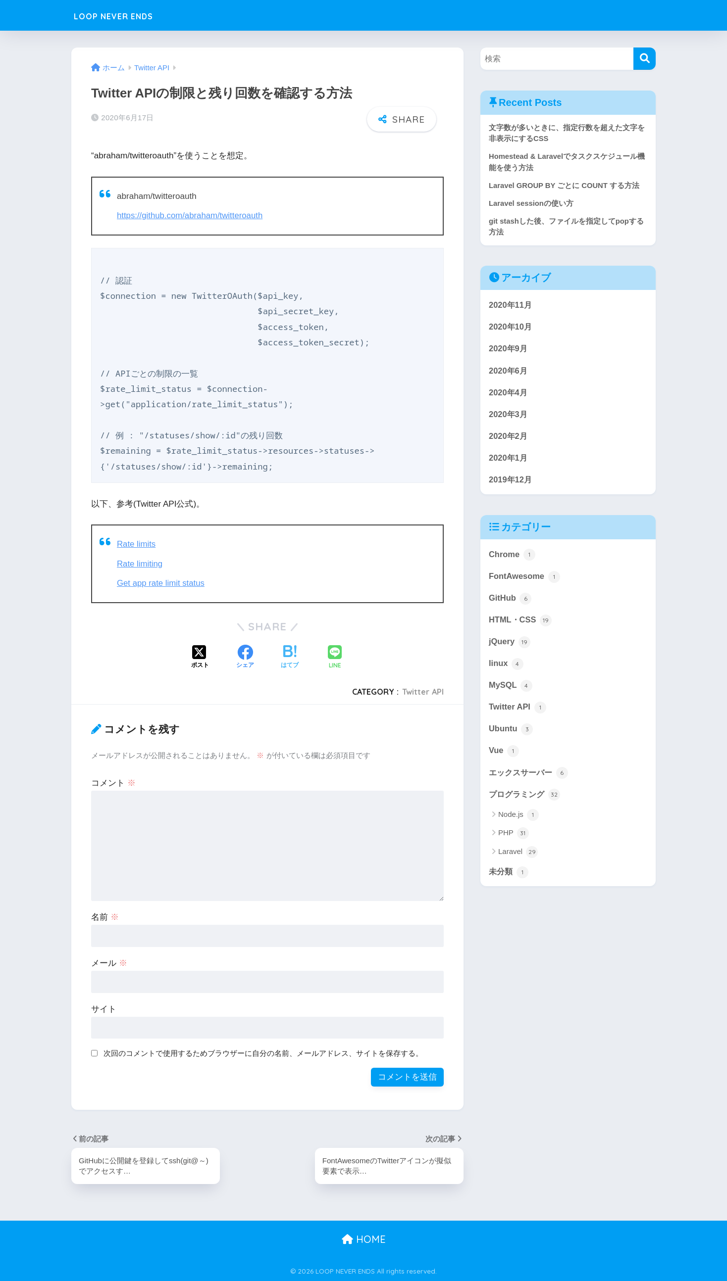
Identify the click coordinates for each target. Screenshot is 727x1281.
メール (109, 962)
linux (506, 669)
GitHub (510, 603)
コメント (113, 782)
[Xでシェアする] (200, 656)
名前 (105, 916)
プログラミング (526, 802)
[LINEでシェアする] (335, 656)
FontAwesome (525, 581)
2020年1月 (509, 461)
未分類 (509, 880)
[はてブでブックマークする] (290, 656)
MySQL (511, 692)
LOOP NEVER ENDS (130, 15)
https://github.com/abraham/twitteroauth (191, 215)
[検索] (644, 58)
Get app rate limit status (162, 582)
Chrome (512, 559)
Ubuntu (511, 736)
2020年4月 (509, 395)
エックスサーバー (530, 780)
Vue (504, 758)
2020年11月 (511, 306)
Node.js (518, 823)
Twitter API (423, 691)
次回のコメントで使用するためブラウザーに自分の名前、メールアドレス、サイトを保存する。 (263, 1052)
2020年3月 (509, 417)
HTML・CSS (521, 625)
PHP (513, 842)
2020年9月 (509, 350)
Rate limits (136, 544)
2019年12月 (511, 483)
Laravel (518, 860)
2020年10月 (511, 328)
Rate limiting (140, 563)
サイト (103, 1008)
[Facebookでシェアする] (245, 656)
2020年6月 (509, 373)
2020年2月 (509, 439)
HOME (364, 1239)
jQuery (510, 647)
